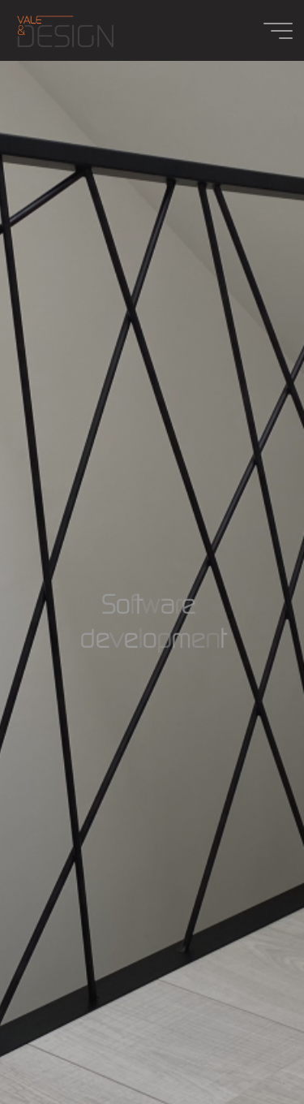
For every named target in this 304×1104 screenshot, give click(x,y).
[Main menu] (278, 31)
